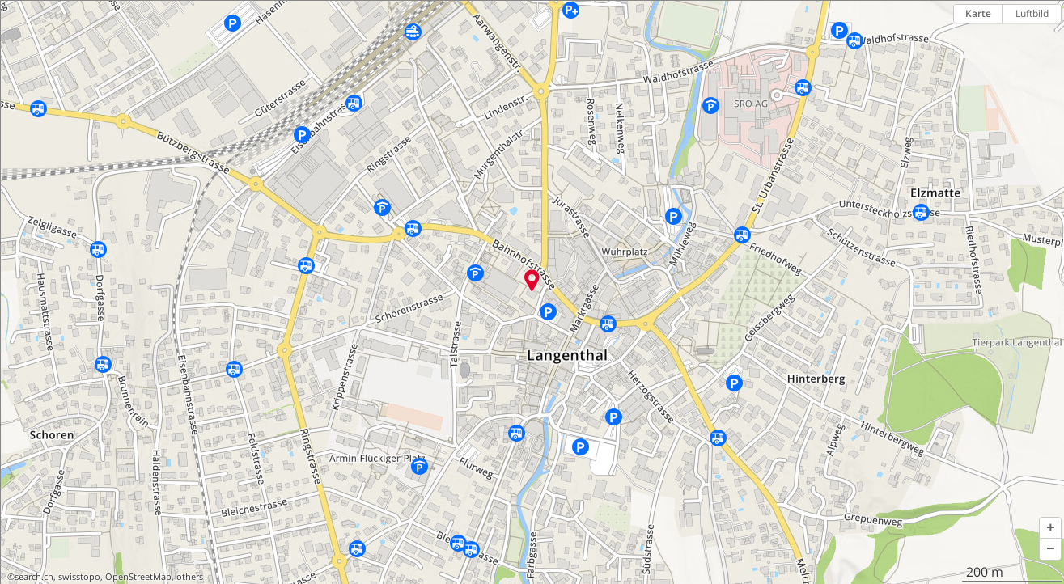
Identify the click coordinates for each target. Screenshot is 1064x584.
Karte (978, 13)
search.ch (34, 576)
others (189, 576)
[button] (1050, 528)
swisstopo (79, 576)
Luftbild (1032, 13)
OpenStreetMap (138, 576)
